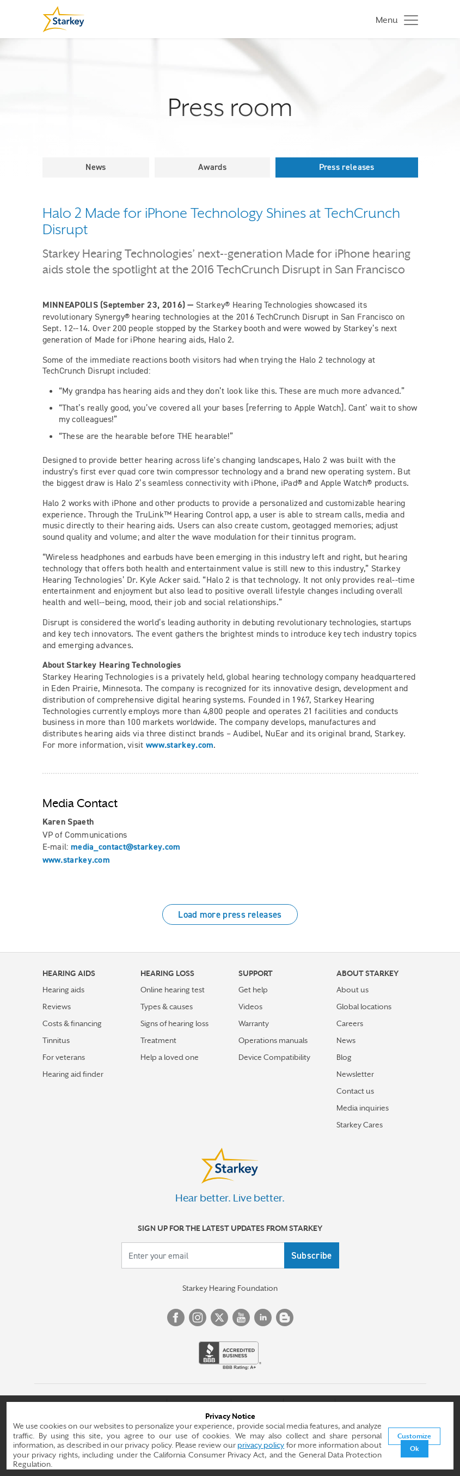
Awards (212, 167)
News (95, 167)
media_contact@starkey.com (126, 846)
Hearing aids (63, 989)
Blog (344, 1057)
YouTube (241, 1317)
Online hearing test (172, 989)
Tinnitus (56, 1040)
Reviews (56, 1006)
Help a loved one (169, 1057)
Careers (349, 1023)
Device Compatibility (274, 1057)
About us (352, 989)
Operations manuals (273, 1040)
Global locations (363, 1006)
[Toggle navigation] (394, 19)
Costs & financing (72, 1023)
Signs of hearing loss (174, 1023)
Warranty (253, 1023)
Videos (250, 1006)
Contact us (355, 1091)
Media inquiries (362, 1107)
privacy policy (260, 1445)
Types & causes (166, 1006)
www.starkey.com (180, 745)
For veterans (63, 1057)
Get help (253, 989)
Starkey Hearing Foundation (230, 1288)
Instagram (197, 1317)
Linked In (263, 1317)
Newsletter (355, 1074)
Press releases (347, 167)
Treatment (158, 1040)
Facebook (176, 1317)
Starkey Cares (359, 1124)
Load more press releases (229, 914)
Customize (414, 1436)
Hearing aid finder (72, 1074)
